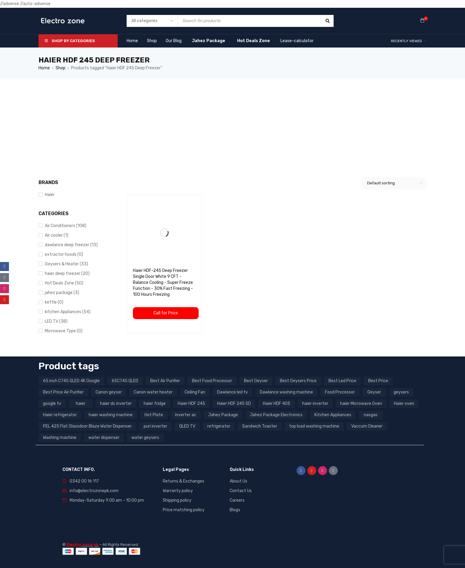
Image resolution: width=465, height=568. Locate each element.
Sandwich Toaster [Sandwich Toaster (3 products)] (259, 426)
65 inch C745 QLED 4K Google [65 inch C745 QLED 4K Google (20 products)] (71, 380)
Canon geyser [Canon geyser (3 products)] (109, 392)
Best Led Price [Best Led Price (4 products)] (342, 380)
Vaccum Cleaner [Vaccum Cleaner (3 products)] (367, 426)
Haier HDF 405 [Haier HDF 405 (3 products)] (276, 403)
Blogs (235, 509)
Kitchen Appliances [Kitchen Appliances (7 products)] (332, 414)
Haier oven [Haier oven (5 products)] (404, 403)
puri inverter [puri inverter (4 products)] (155, 426)
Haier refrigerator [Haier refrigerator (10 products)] (60, 414)
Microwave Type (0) (63, 330)
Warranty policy (178, 490)
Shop (60, 68)
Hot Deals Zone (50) (64, 283)
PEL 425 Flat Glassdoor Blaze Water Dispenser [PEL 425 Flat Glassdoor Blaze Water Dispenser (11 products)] (87, 426)
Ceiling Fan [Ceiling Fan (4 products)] (195, 392)
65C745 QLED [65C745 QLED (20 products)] (125, 380)
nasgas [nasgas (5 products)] (370, 414)
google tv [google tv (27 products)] (52, 403)
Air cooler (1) (56, 235)
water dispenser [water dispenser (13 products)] (103, 437)
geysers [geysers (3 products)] (401, 392)
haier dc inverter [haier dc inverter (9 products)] (116, 403)
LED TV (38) (56, 321)
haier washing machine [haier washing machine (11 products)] (111, 414)
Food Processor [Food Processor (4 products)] (340, 392)
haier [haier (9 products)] (80, 403)
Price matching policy (184, 509)
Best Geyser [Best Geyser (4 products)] (256, 380)
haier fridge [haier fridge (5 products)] (155, 403)
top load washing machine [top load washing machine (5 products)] (314, 426)
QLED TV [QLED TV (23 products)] (187, 426)
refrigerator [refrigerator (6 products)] (218, 426)
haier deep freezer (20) (67, 273)
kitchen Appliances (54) (67, 311)
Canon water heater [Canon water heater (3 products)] (153, 392)
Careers (237, 500)
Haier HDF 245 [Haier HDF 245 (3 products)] (191, 403)
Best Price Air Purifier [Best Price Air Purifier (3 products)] (63, 392)
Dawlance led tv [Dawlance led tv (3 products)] (232, 392)
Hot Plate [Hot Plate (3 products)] (154, 414)
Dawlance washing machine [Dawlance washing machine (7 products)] (286, 392)
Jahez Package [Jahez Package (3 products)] (223, 414)
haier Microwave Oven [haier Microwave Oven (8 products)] (361, 403)
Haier (50, 194)
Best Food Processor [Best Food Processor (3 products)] (212, 380)
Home (44, 68)
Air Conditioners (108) (65, 225)
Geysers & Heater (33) (66, 264)
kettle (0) (54, 302)
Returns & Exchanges (183, 481)
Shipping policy (177, 500)
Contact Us (241, 490)
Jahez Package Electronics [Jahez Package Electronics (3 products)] (276, 414)
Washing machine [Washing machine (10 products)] (59, 437)
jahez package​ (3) (62, 292)
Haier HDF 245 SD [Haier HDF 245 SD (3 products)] (234, 403)
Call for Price (166, 313)
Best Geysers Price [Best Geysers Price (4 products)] (298, 380)
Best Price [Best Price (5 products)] (378, 380)
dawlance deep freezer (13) (71, 244)
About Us (238, 481)
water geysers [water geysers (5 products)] (145, 437)
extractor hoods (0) (64, 254)
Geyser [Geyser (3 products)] (374, 392)
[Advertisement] (232, 123)
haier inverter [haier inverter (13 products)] (315, 403)
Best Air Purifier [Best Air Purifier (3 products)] (165, 380)
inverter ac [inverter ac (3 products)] (185, 414)
